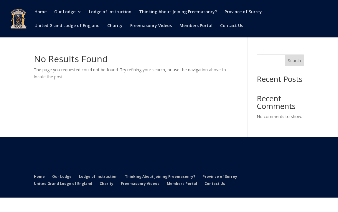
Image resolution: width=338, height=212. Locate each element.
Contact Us (231, 26)
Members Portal (195, 26)
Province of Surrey (243, 12)
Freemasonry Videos (151, 26)
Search (294, 60)
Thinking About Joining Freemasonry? (178, 12)
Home (40, 12)
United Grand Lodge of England (67, 26)
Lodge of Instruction (110, 12)
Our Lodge (64, 12)
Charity (115, 26)
